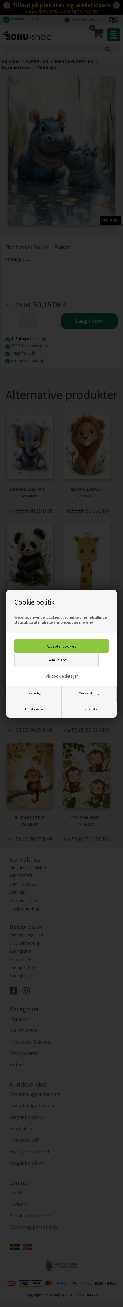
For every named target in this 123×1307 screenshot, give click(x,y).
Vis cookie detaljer (62, 676)
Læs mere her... (84, 622)
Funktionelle (34, 709)
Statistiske (89, 709)
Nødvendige (33, 693)
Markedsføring (89, 693)
